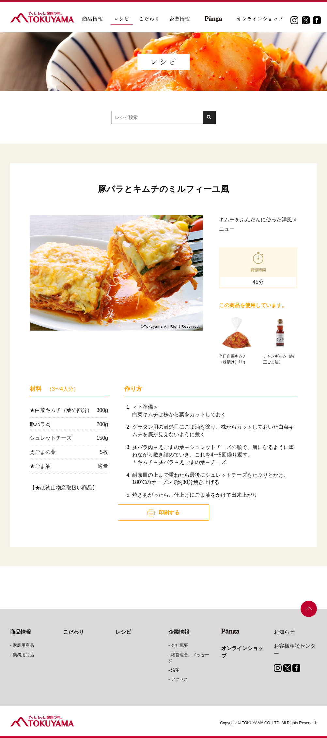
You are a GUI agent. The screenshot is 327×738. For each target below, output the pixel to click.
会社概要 (179, 645)
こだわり (73, 632)
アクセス (179, 679)
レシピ (123, 632)
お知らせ (284, 632)
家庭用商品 (23, 645)
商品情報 (20, 632)
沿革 (175, 670)
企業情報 (178, 632)
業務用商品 (23, 654)
